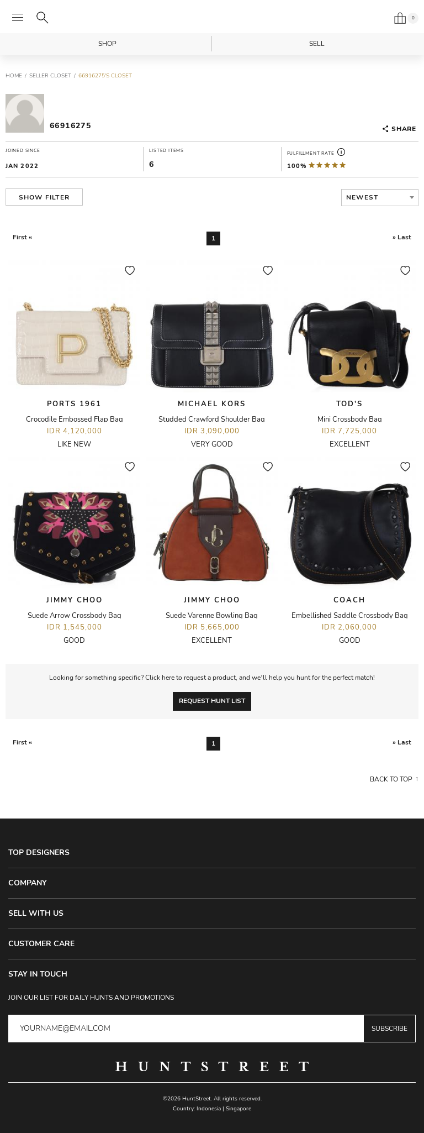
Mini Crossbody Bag (349, 419)
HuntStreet (212, 18)
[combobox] (380, 198)
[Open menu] (17, 17)
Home (14, 76)
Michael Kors (212, 404)
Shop (107, 43)
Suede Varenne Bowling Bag (212, 616)
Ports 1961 (74, 404)
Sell (317, 43)
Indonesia (209, 1109)
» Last (402, 237)
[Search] (42, 17)
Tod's (349, 404)
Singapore (238, 1109)
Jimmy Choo (74, 600)
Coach (349, 600)
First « (22, 237)
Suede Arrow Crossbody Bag (74, 616)
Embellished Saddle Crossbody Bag (350, 616)
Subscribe (389, 1028)
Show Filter (44, 197)
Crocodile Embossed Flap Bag (74, 419)
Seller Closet (50, 76)
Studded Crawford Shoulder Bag (211, 419)
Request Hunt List (212, 700)
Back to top (391, 779)
